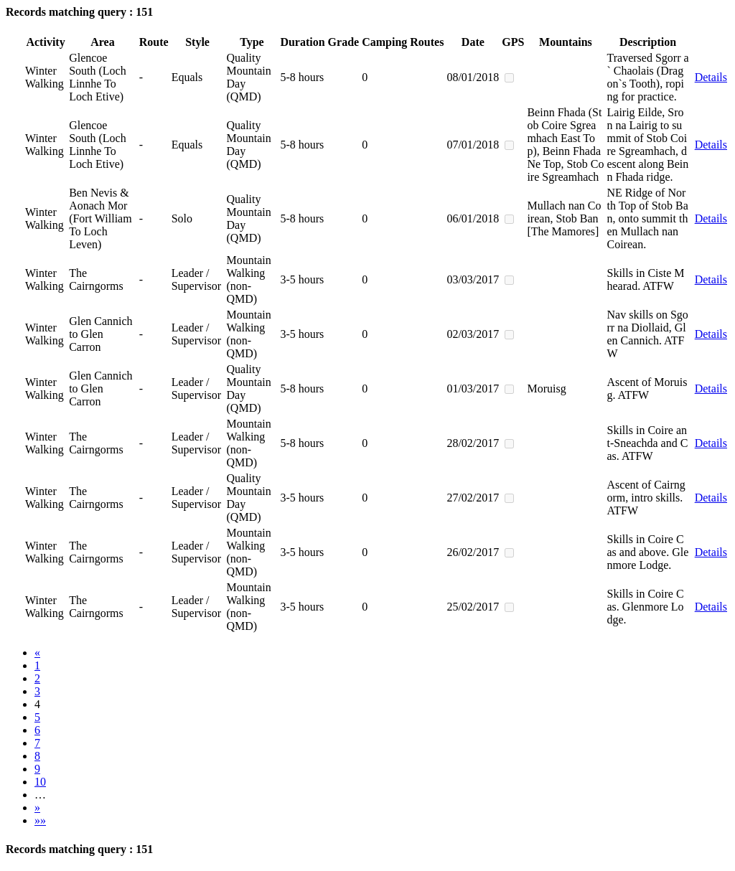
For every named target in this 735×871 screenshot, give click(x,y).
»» (40, 820)
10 (40, 782)
